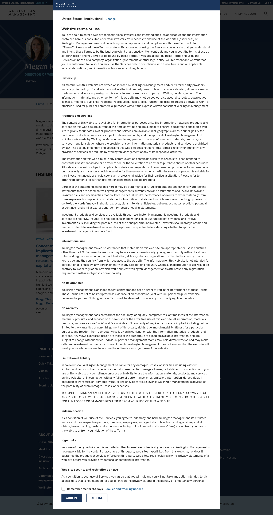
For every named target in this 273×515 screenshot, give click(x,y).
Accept (71, 498)
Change (111, 19)
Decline (97, 498)
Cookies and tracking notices (123, 489)
